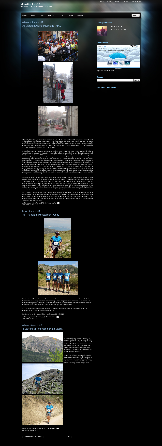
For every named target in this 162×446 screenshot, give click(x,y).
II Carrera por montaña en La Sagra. (42, 328)
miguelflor (117, 26)
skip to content (136, 1)
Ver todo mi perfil (118, 29)
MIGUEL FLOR (30, 3)
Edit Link (125, 1)
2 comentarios (51, 203)
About (109, 1)
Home (102, 1)
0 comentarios (50, 317)
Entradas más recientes (33, 437)
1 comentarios (50, 428)
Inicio (68, 437)
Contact (117, 1)
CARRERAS (34, 205)
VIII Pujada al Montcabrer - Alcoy (40, 214)
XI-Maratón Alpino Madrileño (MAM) (42, 25)
